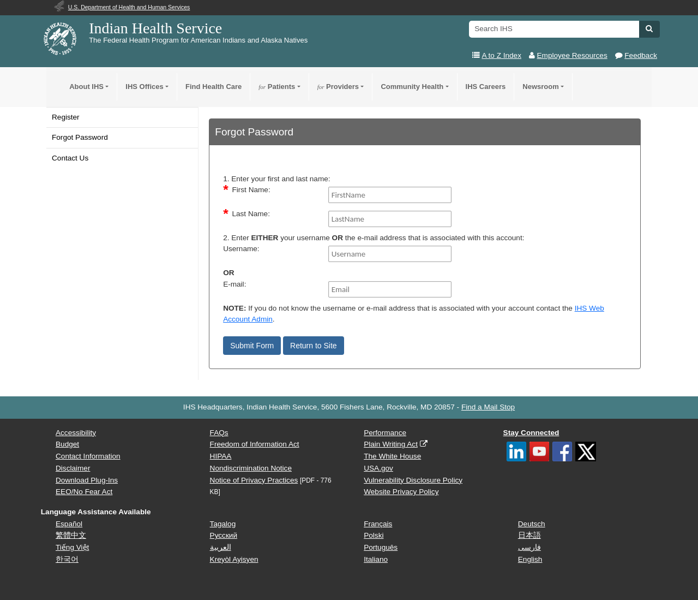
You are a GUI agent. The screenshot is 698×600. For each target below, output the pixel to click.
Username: (241, 249)
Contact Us (70, 158)
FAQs (219, 433)
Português (381, 547)
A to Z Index (501, 55)
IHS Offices (144, 86)
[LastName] (390, 219)
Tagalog (223, 524)
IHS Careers (486, 86)
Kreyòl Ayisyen (234, 559)
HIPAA (221, 456)
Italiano (376, 559)
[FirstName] (390, 195)
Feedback (640, 55)
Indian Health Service (155, 28)
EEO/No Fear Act (84, 492)
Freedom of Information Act (254, 444)
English (530, 559)
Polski (373, 535)
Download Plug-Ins (87, 480)
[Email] (390, 289)
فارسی (529, 547)
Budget (67, 444)
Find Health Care (213, 86)
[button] (649, 28)
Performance (385, 433)
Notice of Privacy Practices (254, 480)
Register (66, 117)
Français (378, 524)
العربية (220, 547)
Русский (223, 535)
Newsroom (540, 86)
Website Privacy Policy (401, 492)
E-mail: (234, 284)
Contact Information (88, 456)
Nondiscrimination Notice (251, 468)
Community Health (412, 86)
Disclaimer (73, 468)
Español (69, 524)
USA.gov (378, 468)
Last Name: (251, 214)
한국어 (67, 559)
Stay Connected (531, 433)
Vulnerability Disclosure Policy (413, 480)
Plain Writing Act (391, 444)
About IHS (86, 86)
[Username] (390, 254)
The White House (392, 456)
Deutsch (531, 524)
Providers (338, 86)
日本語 (529, 535)
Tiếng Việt (72, 547)
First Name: (251, 190)
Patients (276, 86)
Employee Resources (572, 55)
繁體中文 (71, 535)
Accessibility (76, 433)
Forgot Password (80, 137)
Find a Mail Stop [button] (488, 407)
